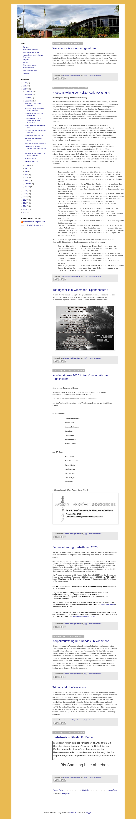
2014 (25, 206)
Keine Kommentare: (95, 75)
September (29, 101)
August (27, 165)
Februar (28, 184)
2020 (25, 89)
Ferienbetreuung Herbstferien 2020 (74, 547)
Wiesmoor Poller (28, 68)
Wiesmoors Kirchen (29, 65)
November (29, 95)
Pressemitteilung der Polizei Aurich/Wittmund (81, 92)
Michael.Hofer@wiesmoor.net (84, 616)
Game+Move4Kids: (31, 161)
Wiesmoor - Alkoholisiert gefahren (74, 48)
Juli (26, 168)
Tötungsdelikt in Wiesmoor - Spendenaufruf (80, 289)
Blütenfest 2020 (30, 158)
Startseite (85, 790)
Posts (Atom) (65, 794)
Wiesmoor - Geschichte (31, 52)
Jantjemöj (26, 60)
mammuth (72, 813)
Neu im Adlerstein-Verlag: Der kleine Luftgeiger (35, 154)
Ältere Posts (113, 790)
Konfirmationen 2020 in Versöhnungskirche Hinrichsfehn (33, 120)
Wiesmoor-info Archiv (30, 50)
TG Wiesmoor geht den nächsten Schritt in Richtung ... (35, 148)
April (27, 178)
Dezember (29, 92)
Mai (26, 175)
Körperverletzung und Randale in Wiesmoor (80, 641)
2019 (25, 191)
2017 (25, 197)
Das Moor (26, 62)
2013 (25, 209)
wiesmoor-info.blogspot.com (34, 222)
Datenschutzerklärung (30, 70)
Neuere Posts (58, 790)
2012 (25, 212)
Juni (26, 171)
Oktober (28, 98)
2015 (25, 203)
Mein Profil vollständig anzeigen (32, 225)
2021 (25, 86)
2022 (25, 83)
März (27, 181)
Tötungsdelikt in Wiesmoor (69, 687)
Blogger (88, 813)
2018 (25, 194)
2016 (25, 200)
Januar (27, 187)
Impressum (26, 73)
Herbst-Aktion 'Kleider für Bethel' (73, 737)
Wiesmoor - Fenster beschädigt (36, 143)
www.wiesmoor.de (108, 604)
